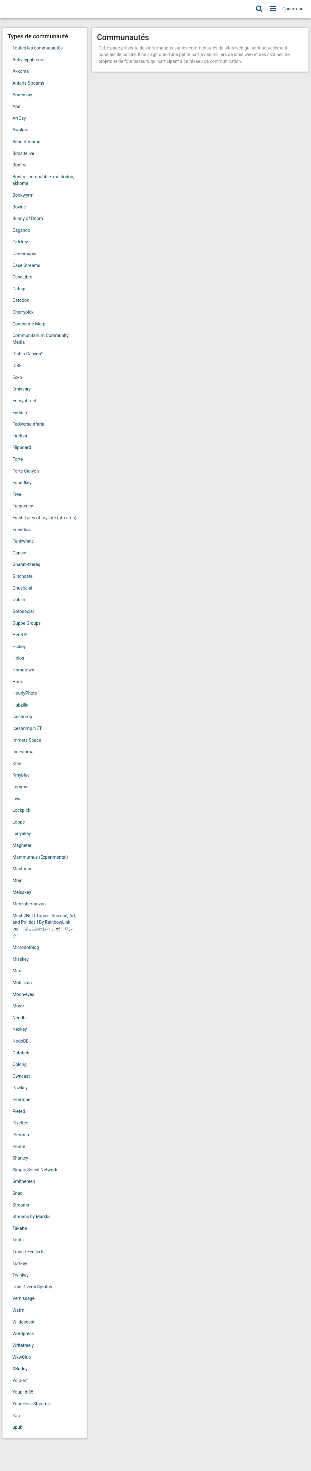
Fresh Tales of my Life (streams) (44, 518)
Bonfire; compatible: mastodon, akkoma (43, 180)
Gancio (19, 553)
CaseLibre (22, 277)
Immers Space (26, 740)
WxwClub (21, 1357)
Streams (20, 1205)
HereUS (19, 634)
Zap (16, 1415)
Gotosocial (23, 611)
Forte (17, 459)
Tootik (18, 1240)
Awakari (20, 130)
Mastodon (22, 868)
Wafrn (18, 1310)
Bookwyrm (23, 195)
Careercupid (24, 253)
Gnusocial (22, 588)
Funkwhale (23, 541)
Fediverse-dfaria (28, 424)
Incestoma (23, 751)
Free (16, 494)
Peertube (21, 1099)
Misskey (20, 959)
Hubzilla (20, 705)
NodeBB (20, 1041)
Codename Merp (28, 324)
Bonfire (19, 165)
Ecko (17, 377)
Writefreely (23, 1345)
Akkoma (20, 71)
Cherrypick (23, 312)
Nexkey (19, 1029)
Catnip (18, 289)
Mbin (17, 880)
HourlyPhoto (24, 693)
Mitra (17, 971)
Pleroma (20, 1134)
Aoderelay (22, 94)
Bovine (19, 207)
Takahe (19, 1228)
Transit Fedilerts (28, 1251)
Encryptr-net (24, 401)
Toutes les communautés (37, 48)
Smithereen (23, 1181)
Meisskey (21, 892)
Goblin (18, 599)
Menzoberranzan (29, 904)
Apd (16, 106)
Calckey (20, 242)
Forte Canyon (25, 471)
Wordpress (23, 1333)
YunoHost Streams (31, 1404)
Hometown (23, 670)
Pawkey (20, 1087)
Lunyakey (21, 833)
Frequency (22, 506)
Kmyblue (21, 775)
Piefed (18, 1111)
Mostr (18, 1006)
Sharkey (20, 1158)
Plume (18, 1146)
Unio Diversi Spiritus (32, 1287)
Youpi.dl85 (23, 1392)
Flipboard (21, 447)
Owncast (21, 1076)
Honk (17, 681)
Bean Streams (26, 141)
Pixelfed (20, 1123)
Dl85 (16, 365)
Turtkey (19, 1263)
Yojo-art (20, 1380)
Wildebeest (23, 1322)
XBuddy (20, 1368)
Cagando (21, 230)
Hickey (19, 646)
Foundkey (22, 482)
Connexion (293, 9)
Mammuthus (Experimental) (40, 857)
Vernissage (23, 1298)
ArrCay (19, 118)
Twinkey (20, 1275)
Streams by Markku (31, 1216)
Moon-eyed (23, 994)
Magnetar (21, 845)
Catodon (20, 300)
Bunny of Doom (27, 218)
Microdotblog (25, 947)
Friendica (21, 529)
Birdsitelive (23, 153)
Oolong (19, 1064)
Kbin (16, 763)
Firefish (19, 436)
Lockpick (21, 810)
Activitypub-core (28, 60)
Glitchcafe (22, 576)
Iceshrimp (22, 716)
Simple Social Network (34, 1170)
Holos (18, 658)
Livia (17, 798)
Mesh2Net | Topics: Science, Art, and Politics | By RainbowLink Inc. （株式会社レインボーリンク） (44, 926)
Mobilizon (22, 982)
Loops (18, 822)
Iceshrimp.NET (27, 728)
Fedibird (20, 412)
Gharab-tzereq (26, 564)
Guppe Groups (26, 623)
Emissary (21, 389)
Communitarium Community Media (40, 339)
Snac (17, 1193)
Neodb (18, 1017)
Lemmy (19, 787)
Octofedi (20, 1053)
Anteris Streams (28, 83)
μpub (17, 1427)
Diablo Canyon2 (27, 354)
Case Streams (26, 265)
